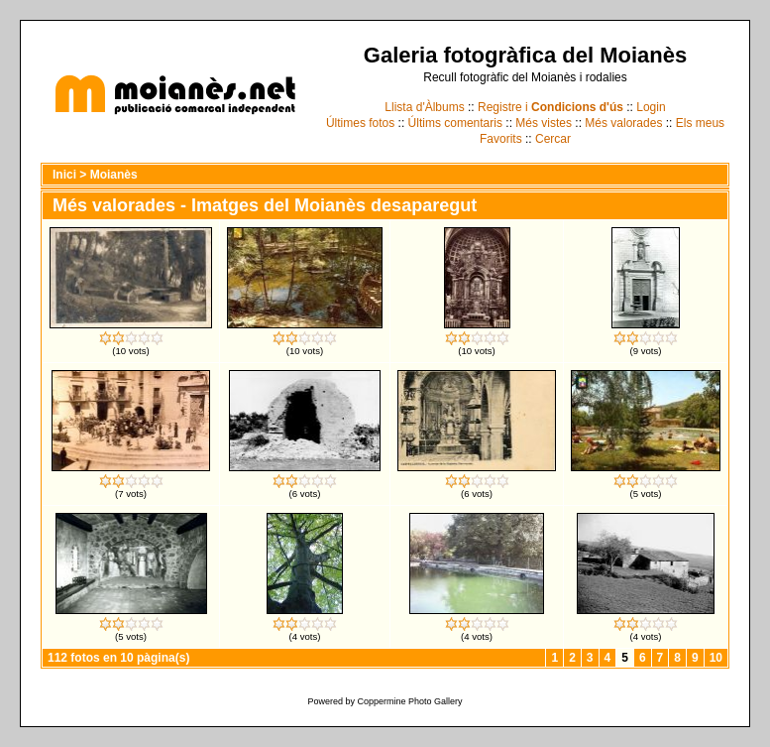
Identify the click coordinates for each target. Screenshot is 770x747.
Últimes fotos (360, 123)
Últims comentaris (455, 123)
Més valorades (623, 123)
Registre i (550, 107)
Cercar (553, 139)
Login (650, 107)
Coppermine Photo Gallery (409, 701)
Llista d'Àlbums (424, 107)
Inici (64, 175)
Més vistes (543, 123)
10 (716, 658)
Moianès (114, 175)
